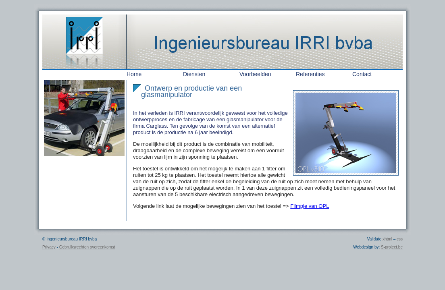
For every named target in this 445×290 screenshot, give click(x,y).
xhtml (386, 239)
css (400, 239)
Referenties (310, 74)
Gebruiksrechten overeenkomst (87, 247)
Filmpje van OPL (309, 206)
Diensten (194, 74)
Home (134, 74)
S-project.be (392, 247)
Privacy (49, 247)
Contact (362, 74)
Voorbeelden (255, 74)
